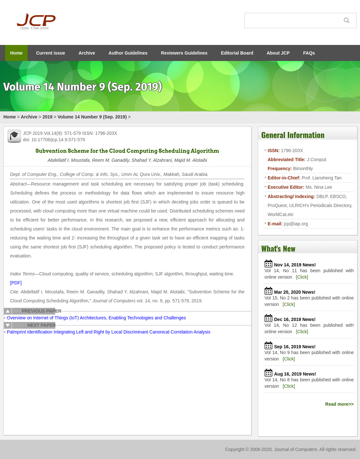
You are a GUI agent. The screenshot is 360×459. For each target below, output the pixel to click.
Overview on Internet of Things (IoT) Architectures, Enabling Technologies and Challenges (96, 317)
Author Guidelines (128, 53)
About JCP (278, 53)
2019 (47, 116)
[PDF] (16, 282)
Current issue (50, 53)
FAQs (309, 53)
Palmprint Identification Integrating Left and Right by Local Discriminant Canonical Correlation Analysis (108, 331)
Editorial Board (237, 53)
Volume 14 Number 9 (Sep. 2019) (92, 116)
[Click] (302, 277)
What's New (278, 248)
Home (16, 53)
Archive (87, 53)
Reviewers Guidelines (184, 53)
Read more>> (339, 404)
